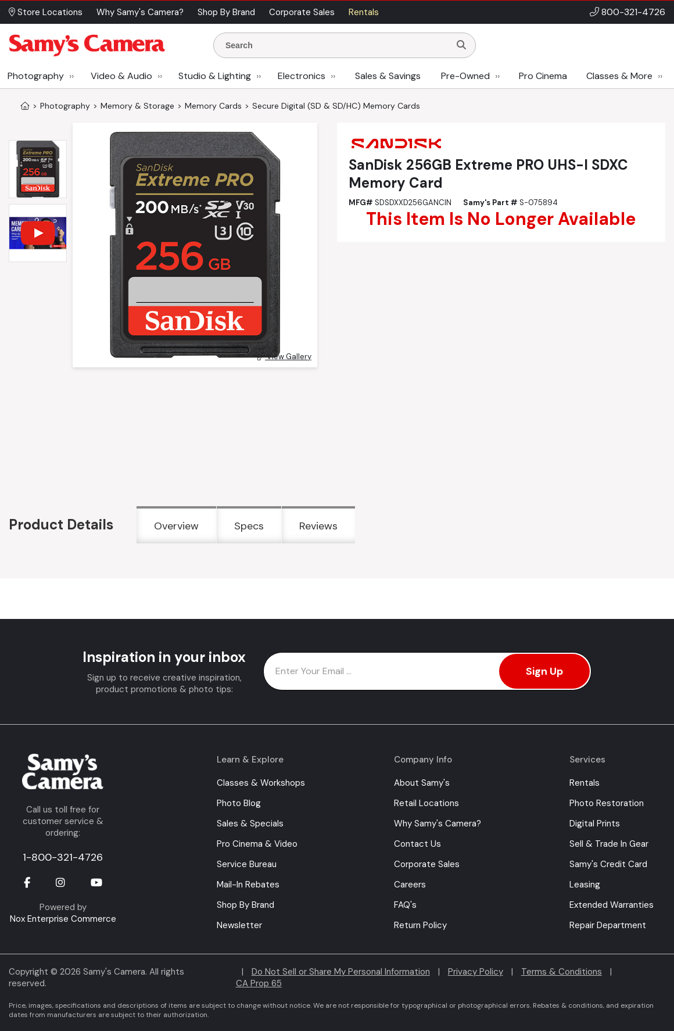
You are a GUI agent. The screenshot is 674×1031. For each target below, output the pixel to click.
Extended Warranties (611, 905)
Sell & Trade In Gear (608, 844)
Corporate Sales (427, 864)
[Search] (461, 45)
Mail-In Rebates (248, 884)
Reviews (318, 526)
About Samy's (422, 783)
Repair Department (607, 925)
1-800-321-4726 (63, 857)
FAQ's (405, 905)
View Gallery (284, 356)
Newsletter (239, 925)
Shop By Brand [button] (226, 12)
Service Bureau (247, 864)
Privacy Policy (475, 972)
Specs (249, 526)
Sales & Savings (388, 76)
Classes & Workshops (261, 783)
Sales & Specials (250, 823)
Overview (176, 526)
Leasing (584, 884)
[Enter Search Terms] (336, 45)
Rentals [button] (364, 12)
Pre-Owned (465, 76)
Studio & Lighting (214, 76)
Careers (410, 884)
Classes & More (619, 76)
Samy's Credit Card (608, 864)
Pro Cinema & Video (257, 844)
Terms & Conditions (561, 972)
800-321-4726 (633, 12)
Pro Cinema (543, 76)
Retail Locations (426, 803)
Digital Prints (594, 823)
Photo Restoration (606, 803)
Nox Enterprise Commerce (63, 919)
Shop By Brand (245, 905)
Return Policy (420, 925)
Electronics (301, 76)
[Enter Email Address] (427, 671)
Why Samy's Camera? (437, 823)
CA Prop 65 (259, 983)
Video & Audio (121, 76)
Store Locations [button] (46, 12)
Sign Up (544, 671)
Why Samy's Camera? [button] (140, 12)
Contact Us (417, 844)
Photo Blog (239, 803)
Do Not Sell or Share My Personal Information (341, 972)
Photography (36, 76)
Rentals (584, 783)
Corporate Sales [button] (302, 12)
